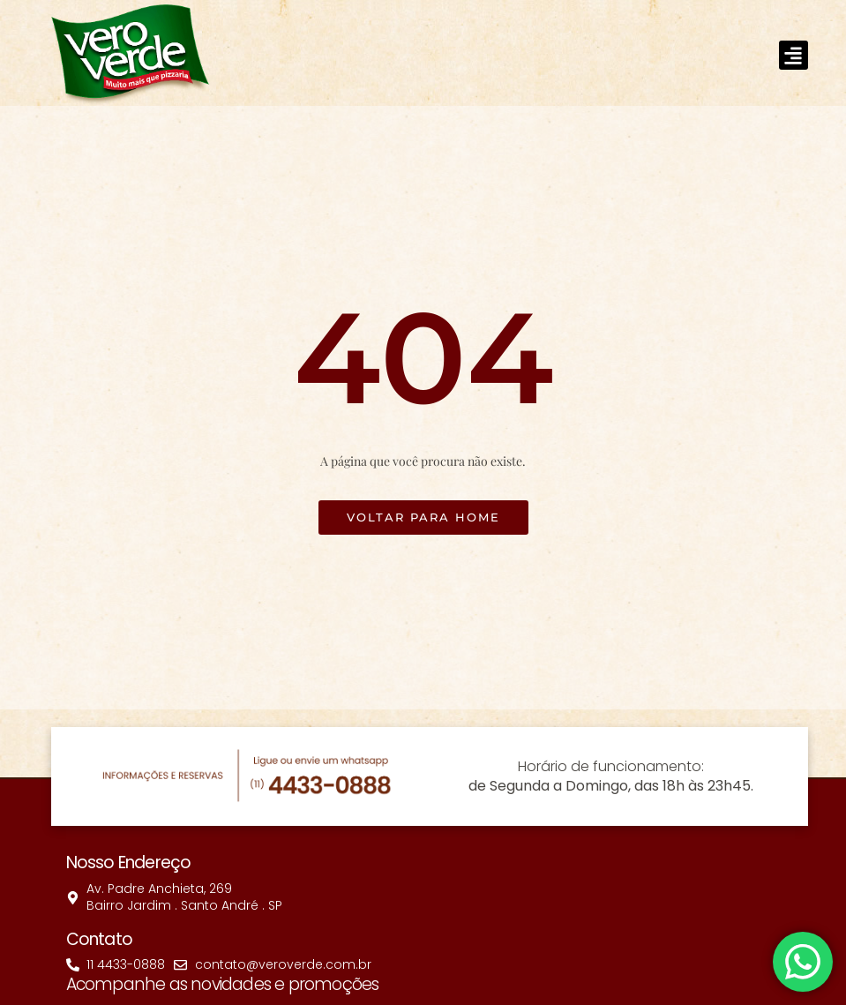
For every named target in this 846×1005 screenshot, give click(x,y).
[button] (793, 55)
